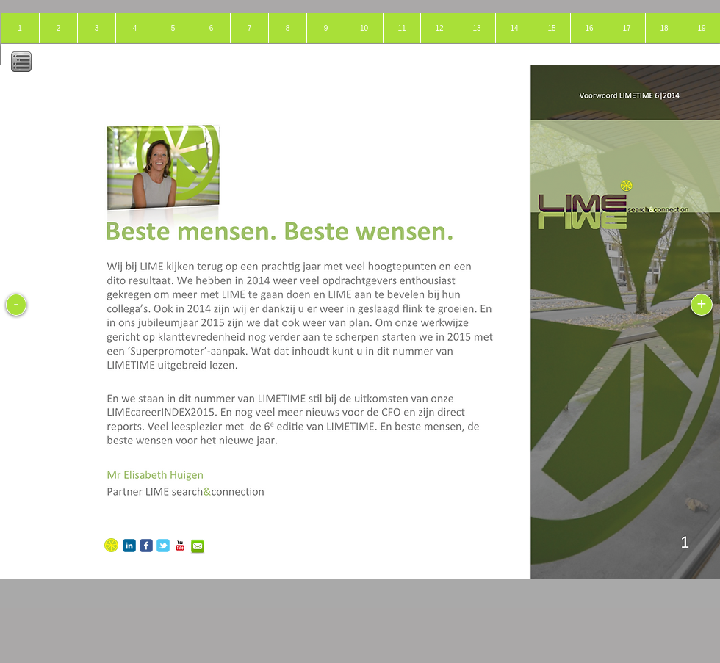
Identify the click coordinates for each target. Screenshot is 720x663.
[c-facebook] (146, 545)
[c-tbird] (163, 545)
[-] (16, 305)
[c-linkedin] (129, 545)
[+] (702, 305)
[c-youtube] (180, 545)
